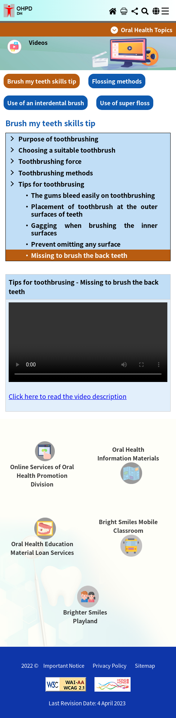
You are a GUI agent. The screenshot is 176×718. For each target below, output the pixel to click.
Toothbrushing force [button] (50, 161)
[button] (18, 6)
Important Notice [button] (63, 665)
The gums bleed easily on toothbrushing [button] (93, 195)
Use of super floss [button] (125, 102)
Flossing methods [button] (117, 81)
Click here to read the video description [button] (68, 396)
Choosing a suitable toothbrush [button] (66, 149)
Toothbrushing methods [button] (55, 172)
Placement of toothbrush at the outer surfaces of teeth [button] (94, 210)
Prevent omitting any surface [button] (75, 243)
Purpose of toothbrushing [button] (58, 138)
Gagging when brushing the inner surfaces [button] (94, 229)
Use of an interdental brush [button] (45, 102)
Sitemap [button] (145, 665)
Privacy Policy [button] (110, 665)
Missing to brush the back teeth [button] (79, 255)
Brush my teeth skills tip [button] (41, 81)
